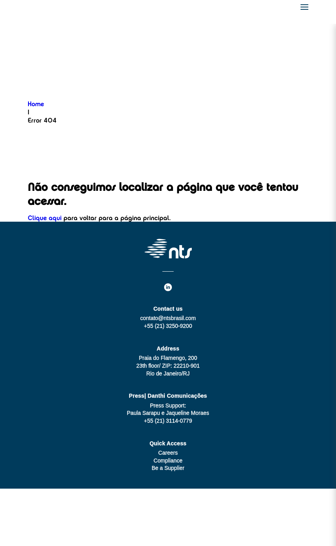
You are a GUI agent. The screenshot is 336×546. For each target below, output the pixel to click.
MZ (183, 517)
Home (36, 104)
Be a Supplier (168, 468)
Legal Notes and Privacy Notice (168, 532)
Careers (168, 453)
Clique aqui (45, 218)
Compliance (168, 460)
